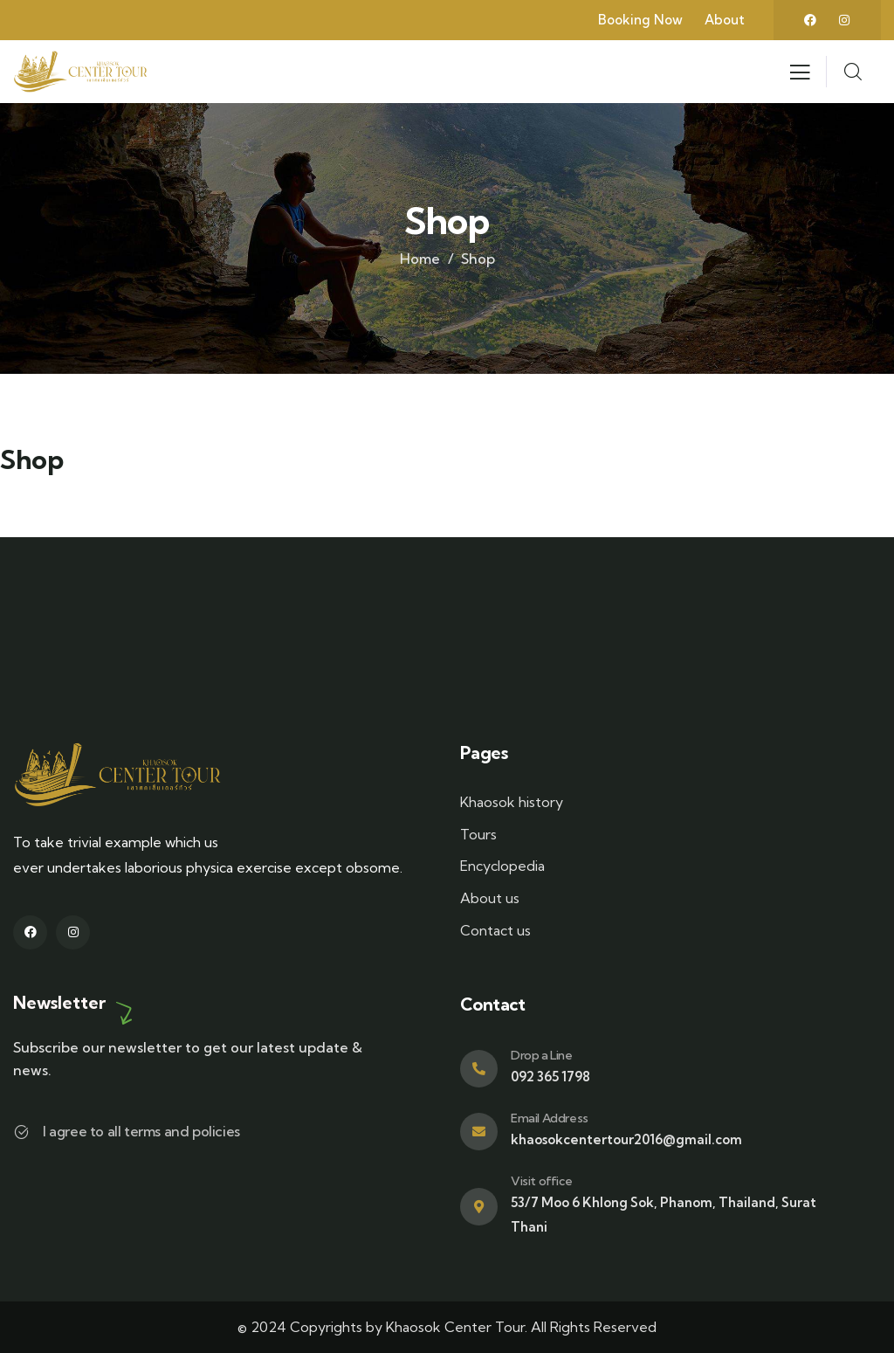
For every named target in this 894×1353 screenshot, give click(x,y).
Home (420, 258)
